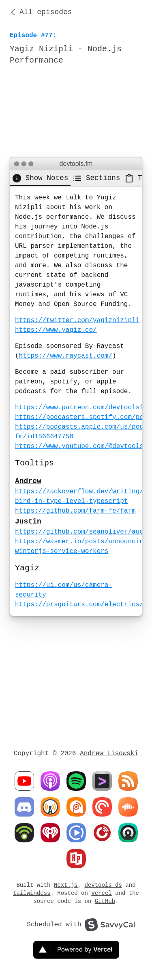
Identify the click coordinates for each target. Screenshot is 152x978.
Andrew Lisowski (109, 753)
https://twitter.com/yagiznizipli (77, 320)
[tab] (40, 178)
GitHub (105, 901)
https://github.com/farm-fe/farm (75, 511)
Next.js (66, 885)
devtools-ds (103, 885)
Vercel (101, 893)
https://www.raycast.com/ (65, 356)
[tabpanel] (76, 401)
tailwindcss (31, 893)
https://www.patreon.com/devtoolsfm (81, 407)
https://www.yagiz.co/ (56, 330)
